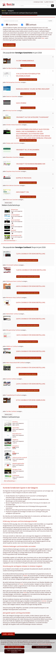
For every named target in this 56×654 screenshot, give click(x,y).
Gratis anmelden (9, 45)
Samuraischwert (15, 220)
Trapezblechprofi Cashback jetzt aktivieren (28, 390)
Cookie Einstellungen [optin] (41, 647)
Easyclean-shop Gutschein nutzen (28, 168)
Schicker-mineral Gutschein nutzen (28, 122)
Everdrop (15, 422)
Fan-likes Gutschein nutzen (28, 65)
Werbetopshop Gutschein (13, 82)
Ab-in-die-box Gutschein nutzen (28, 182)
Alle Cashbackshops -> (10, 481)
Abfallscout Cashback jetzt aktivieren (28, 341)
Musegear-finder (17, 469)
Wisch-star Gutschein (12, 199)
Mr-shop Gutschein (11, 110)
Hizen (12, 225)
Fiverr (43, 38)
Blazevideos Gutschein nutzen (28, 154)
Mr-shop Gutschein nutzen (28, 108)
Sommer (44, 601)
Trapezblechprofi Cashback (13, 395)
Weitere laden (8, 202)
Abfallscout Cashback (12, 346)
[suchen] (47, 5)
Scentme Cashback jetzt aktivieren (28, 374)
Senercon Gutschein (11, 96)
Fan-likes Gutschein (11, 68)
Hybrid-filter (15, 428)
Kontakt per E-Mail (38, 2)
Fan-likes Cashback (11, 411)
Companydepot (15, 215)
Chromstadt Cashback (12, 265)
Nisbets (25, 575)
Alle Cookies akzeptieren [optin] (14, 647)
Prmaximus (15, 446)
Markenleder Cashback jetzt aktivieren (28, 309)
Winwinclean (14, 209)
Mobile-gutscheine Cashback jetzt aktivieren (28, 276)
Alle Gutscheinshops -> (10, 240)
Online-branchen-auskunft (19, 457)
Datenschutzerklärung (44, 644)
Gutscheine (10, 24)
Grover (21, 584)
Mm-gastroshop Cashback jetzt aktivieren (28, 325)
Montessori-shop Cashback (13, 297)
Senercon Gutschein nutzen (28, 93)
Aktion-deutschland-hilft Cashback (15, 362)
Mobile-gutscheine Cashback (14, 281)
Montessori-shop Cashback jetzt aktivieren (28, 293)
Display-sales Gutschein (12, 143)
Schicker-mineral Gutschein (13, 125)
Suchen (50, 20)
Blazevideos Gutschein (12, 157)
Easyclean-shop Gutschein (13, 171)
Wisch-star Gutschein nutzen (28, 196)
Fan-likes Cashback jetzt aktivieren (28, 406)
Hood (24, 592)
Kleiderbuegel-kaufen (18, 463)
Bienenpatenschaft (16, 235)
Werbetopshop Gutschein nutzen (28, 79)
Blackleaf (13, 230)
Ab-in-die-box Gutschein (12, 185)
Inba (13, 452)
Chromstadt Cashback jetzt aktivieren (28, 260)
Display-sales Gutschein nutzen (28, 140)
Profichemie (15, 475)
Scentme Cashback (11, 379)
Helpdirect (15, 439)
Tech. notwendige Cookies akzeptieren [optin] (14, 651)
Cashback (30, 24)
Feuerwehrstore (16, 433)
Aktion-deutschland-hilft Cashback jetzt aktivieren (28, 358)
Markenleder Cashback (12, 314)
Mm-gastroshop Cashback (13, 330)
